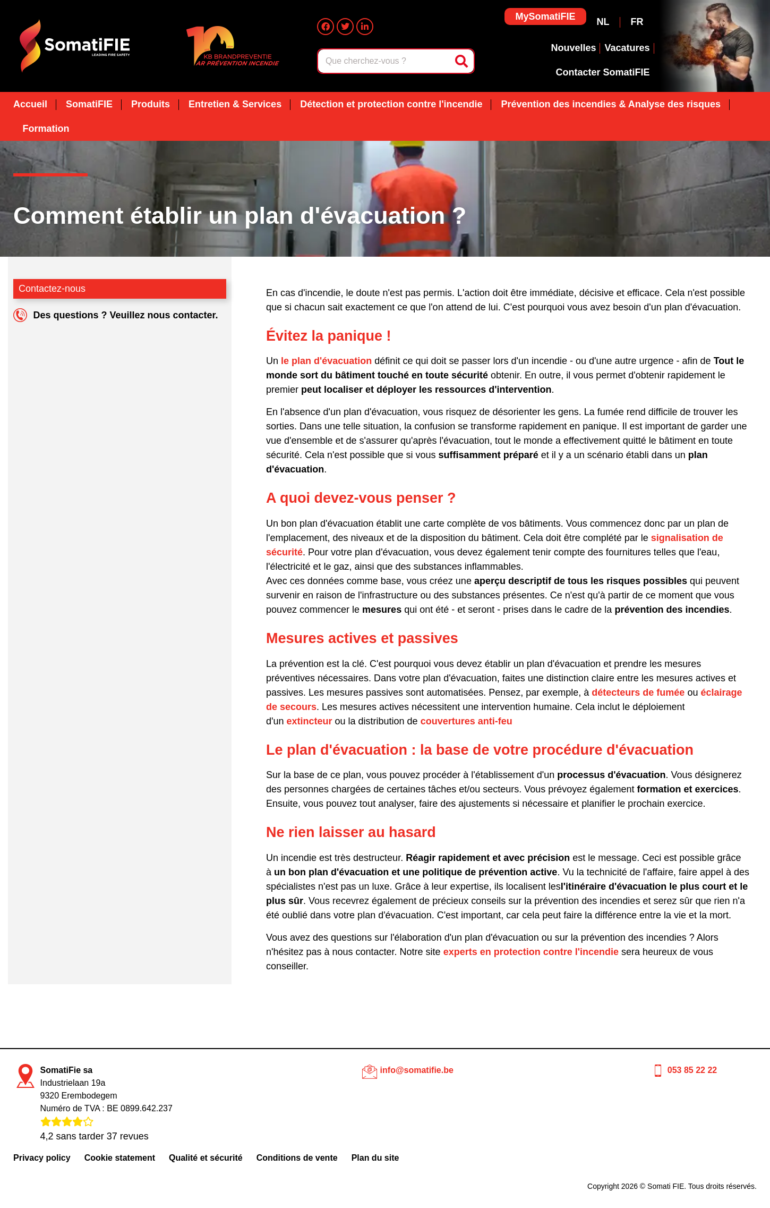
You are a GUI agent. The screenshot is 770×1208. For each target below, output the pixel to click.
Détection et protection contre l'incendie (391, 104)
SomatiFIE (89, 104)
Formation (46, 128)
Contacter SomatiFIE (602, 72)
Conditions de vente (297, 1157)
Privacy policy (42, 1157)
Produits (150, 104)
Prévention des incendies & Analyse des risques (611, 104)
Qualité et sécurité (206, 1157)
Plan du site (375, 1157)
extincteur (309, 721)
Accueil (30, 104)
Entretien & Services (235, 104)
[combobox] (384, 61)
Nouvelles (573, 48)
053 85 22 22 (692, 1070)
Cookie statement (119, 1157)
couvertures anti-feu (466, 721)
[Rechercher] (462, 61)
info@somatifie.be (417, 1070)
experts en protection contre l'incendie (531, 952)
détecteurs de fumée (638, 692)
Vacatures (626, 48)
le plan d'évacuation (326, 361)
